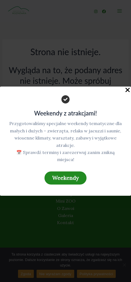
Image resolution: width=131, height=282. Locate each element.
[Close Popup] (127, 90)
